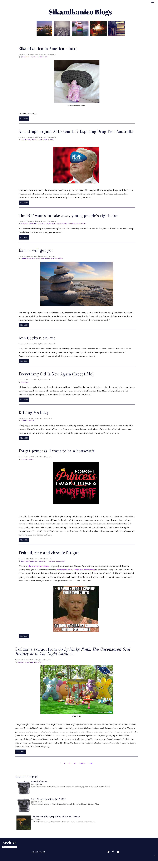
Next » (82, 763)
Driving (24, 421)
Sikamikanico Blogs (85, 857)
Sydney (31, 421)
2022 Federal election (29, 561)
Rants (47, 258)
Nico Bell (42, 852)
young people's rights (77, 224)
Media (34, 140)
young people (61, 224)
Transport (25, 57)
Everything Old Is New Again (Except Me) (56, 374)
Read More (24, 119)
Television (38, 662)
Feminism (24, 459)
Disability (43, 561)
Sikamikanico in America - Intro (48, 48)
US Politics (51, 224)
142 (75, 763)
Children (24, 224)
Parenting (33, 224)
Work (31, 459)
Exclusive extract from (72, 651)
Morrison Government (56, 561)
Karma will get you (36, 250)
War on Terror (57, 258)
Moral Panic (42, 140)
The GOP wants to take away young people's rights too (68, 215)
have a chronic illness (39, 566)
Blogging (24, 382)
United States (42, 57)
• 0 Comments (51, 54)
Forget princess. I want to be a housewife (57, 450)
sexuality (41, 224)
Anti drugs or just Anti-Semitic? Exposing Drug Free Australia (76, 131)
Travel (33, 57)
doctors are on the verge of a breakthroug (76, 569)
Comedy (21, 662)
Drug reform (26, 140)
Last (91, 763)
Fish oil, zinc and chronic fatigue (49, 552)
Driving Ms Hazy (34, 412)
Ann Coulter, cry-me (37, 338)
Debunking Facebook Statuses (32, 258)
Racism (50, 140)
